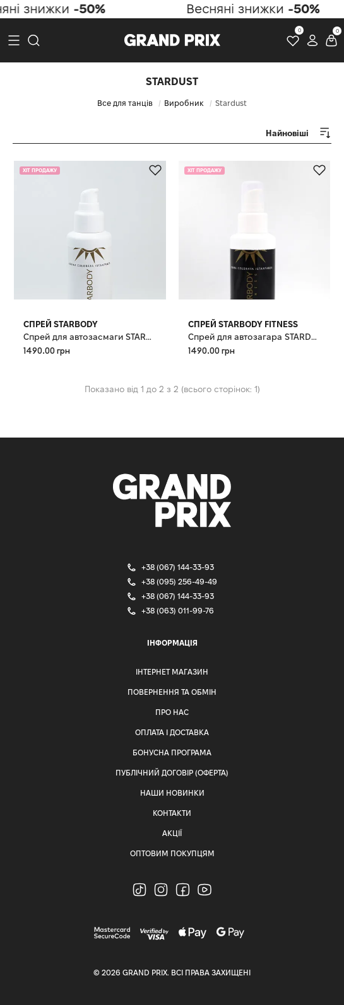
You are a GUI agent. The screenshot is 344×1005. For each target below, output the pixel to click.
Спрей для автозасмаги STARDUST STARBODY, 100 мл (90, 337)
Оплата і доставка (172, 732)
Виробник (184, 103)
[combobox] (286, 133)
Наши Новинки (172, 793)
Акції (172, 833)
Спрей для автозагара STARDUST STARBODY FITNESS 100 (254, 337)
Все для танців (125, 103)
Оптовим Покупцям (172, 853)
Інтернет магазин (172, 672)
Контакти (172, 813)
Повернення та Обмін (172, 692)
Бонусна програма (172, 752)
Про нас (172, 712)
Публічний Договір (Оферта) (172, 773)
